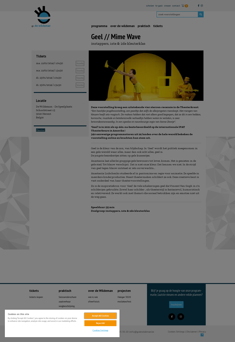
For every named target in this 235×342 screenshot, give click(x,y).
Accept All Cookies (100, 315)
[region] (62, 323)
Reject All (100, 323)
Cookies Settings (100, 330)
